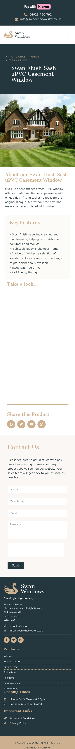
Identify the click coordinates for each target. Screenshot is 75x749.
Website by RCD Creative (37, 747)
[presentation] (36, 550)
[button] (68, 35)
